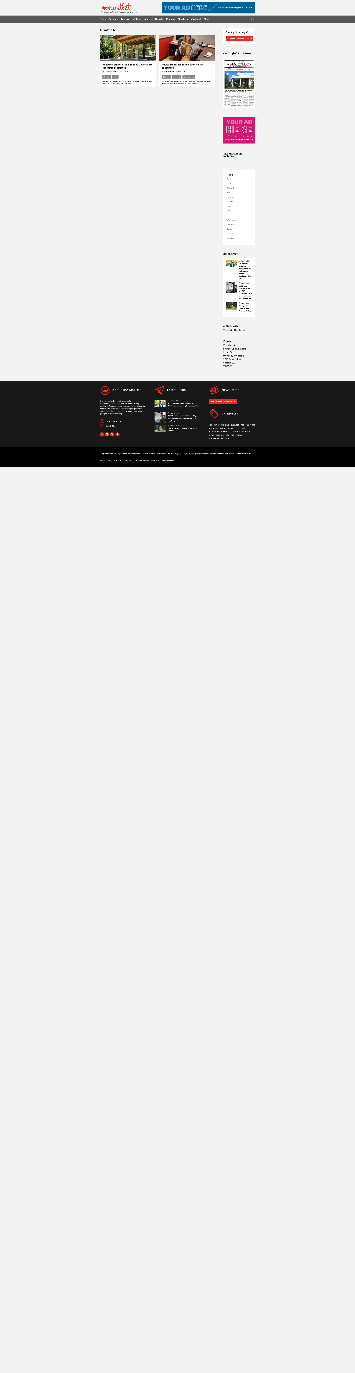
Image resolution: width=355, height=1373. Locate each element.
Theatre (230, 224)
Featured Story (227, 428)
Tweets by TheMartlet (234, 330)
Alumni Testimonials (219, 425)
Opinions (113, 19)
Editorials (166, 77)
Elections (213, 428)
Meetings (183, 19)
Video (227, 438)
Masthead (196, 19)
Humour (170, 19)
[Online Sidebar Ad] (239, 142)
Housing (230, 238)
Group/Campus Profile (219, 432)
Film (228, 211)
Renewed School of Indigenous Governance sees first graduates (127, 66)
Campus (107, 77)
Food (229, 215)
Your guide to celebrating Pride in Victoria (246, 308)
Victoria (230, 192)
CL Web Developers (167, 460)
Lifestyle (230, 233)
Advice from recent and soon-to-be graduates (182, 66)
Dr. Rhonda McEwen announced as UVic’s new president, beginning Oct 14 (245, 271)
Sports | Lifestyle (153, 19)
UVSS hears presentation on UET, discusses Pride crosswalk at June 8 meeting (245, 292)
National (230, 188)
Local (229, 183)
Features (125, 19)
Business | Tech (238, 425)
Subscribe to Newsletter (238, 38)
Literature (231, 220)
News (103, 19)
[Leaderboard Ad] (208, 12)
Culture (137, 19)
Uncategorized (189, 77)
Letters (230, 201)
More (207, 19)
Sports (229, 229)
